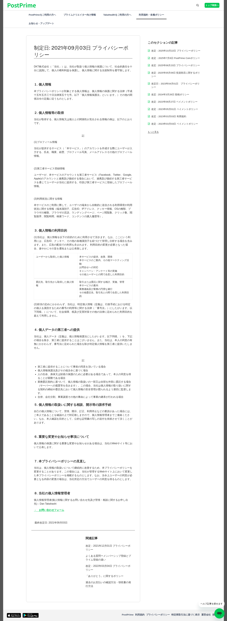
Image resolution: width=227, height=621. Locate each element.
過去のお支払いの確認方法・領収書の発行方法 (108, 584)
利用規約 (140, 614)
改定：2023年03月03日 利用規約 (168, 116)
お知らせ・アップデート (41, 23)
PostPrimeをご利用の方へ (42, 14)
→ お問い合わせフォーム (49, 510)
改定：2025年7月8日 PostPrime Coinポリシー (175, 58)
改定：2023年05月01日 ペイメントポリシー (174, 109)
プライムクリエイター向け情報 (80, 14)
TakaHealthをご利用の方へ (117, 14)
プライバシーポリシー (158, 614)
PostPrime (128, 614)
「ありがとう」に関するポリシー (104, 576)
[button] (197, 5)
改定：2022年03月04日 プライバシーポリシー (108, 568)
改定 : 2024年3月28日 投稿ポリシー (170, 94)
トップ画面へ (212, 5)
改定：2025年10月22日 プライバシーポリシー (175, 50)
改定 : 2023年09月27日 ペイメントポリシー (174, 101)
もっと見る (153, 132)
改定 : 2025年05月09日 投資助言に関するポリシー (175, 74)
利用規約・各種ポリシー (151, 14)
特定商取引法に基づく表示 (185, 614)
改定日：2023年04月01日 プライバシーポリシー (175, 85)
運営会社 (206, 614)
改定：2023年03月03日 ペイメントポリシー (174, 123)
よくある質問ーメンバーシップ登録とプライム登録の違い (108, 558)
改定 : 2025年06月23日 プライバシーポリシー (175, 65)
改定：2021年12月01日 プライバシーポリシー (108, 547)
